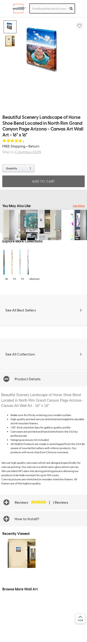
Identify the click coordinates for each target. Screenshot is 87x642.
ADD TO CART (43, 181)
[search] (71, 8)
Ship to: (21, 152)
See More (79, 205)
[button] (43, 378)
